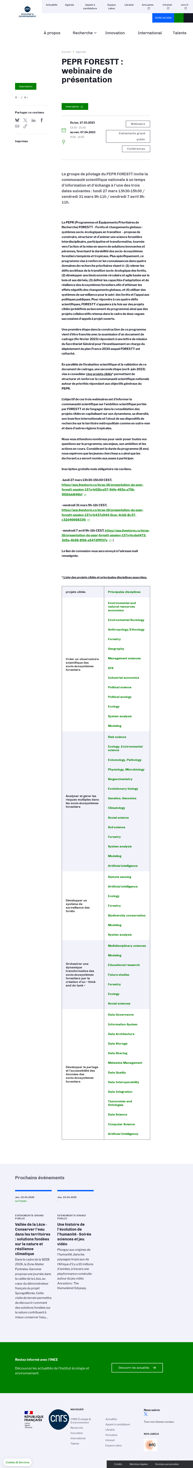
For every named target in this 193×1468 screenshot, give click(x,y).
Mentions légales (139, 1464)
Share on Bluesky (17, 120)
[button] (17, 1462)
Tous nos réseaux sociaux (159, 1421)
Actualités (51, 4)
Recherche (83, 33)
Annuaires (148, 4)
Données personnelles (167, 1464)
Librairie (129, 4)
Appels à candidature (90, 6)
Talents (179, 33)
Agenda (69, 4)
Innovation (115, 33)
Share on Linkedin (33, 120)
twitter (146, 1414)
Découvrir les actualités (134, 1367)
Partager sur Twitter (25, 120)
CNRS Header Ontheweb (179, 18)
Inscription (25, 86)
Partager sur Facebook (42, 120)
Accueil (66, 51)
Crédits (118, 1464)
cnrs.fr (184, 4)
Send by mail (17, 126)
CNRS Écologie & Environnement (80, 1421)
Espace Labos (111, 6)
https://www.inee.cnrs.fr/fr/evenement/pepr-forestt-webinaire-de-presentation (25, 126)
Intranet (167, 4)
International (150, 33)
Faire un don (163, 17)
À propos (52, 33)
